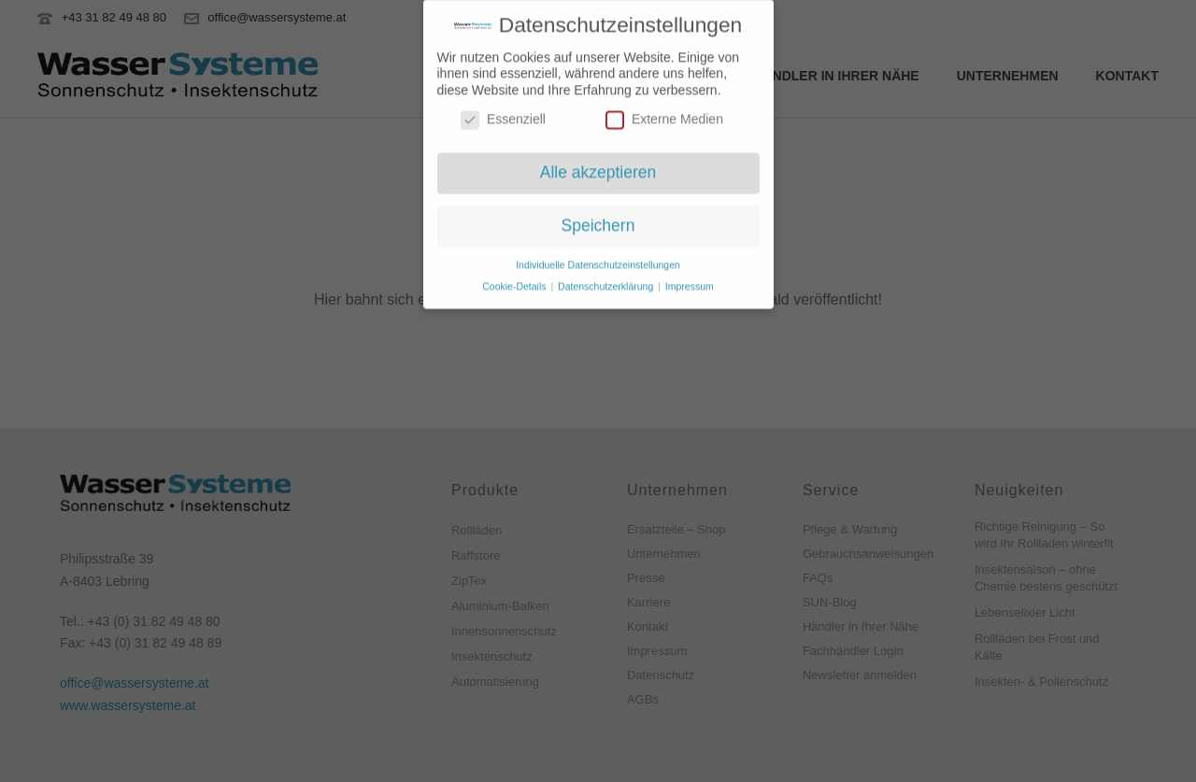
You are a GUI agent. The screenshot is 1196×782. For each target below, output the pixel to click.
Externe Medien (664, 112)
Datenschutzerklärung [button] (607, 279)
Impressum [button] (689, 279)
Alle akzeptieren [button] (598, 165)
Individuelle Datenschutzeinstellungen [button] (598, 257)
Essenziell (503, 112)
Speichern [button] (598, 218)
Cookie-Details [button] (515, 279)
